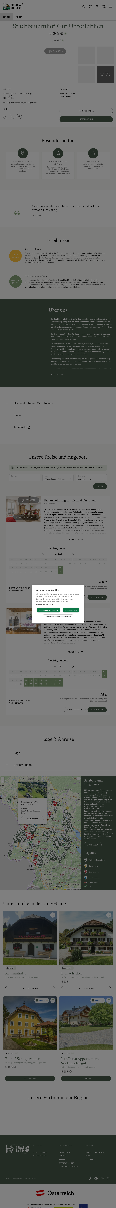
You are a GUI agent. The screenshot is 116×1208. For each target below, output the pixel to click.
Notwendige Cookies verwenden (58, 617)
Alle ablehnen (71, 610)
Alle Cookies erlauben (48, 610)
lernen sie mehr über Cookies (44, 604)
